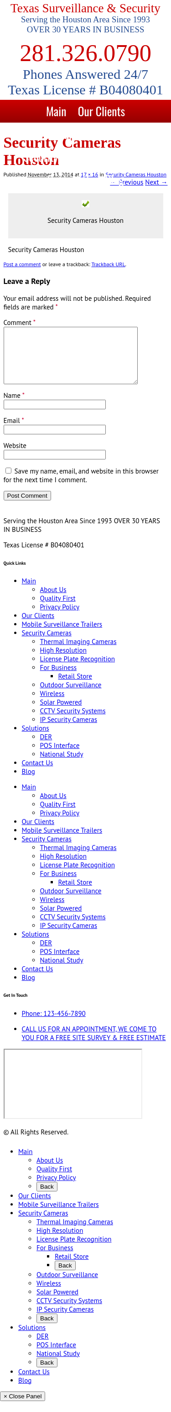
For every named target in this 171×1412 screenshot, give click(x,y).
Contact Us (70, 179)
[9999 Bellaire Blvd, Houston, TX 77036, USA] (73, 1095)
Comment (20, 322)
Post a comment (22, 264)
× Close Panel (22, 1407)
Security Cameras (60, 156)
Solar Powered (61, 713)
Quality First (58, 609)
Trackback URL (108, 264)
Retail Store (75, 687)
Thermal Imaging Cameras (78, 652)
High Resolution (63, 661)
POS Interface (60, 756)
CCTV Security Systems (73, 721)
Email (14, 431)
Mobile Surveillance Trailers (85, 133)
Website (15, 456)
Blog (114, 179)
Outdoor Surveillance (71, 695)
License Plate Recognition (77, 669)
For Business (58, 678)
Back (47, 1197)
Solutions (128, 156)
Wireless (52, 704)
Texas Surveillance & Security (85, 8)
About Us (53, 600)
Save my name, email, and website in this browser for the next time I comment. (81, 486)
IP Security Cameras (69, 730)
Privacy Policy (60, 617)
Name (14, 406)
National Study (61, 765)
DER (46, 747)
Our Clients (101, 111)
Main (56, 111)
